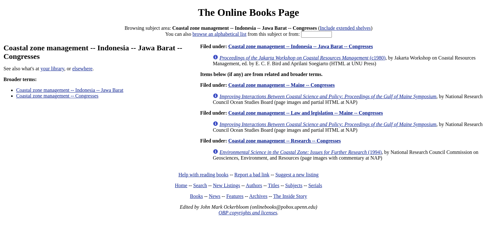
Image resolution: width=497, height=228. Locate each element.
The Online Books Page (248, 12)
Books (196, 196)
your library (52, 68)
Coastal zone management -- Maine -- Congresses (281, 85)
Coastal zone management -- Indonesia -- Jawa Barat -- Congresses (300, 46)
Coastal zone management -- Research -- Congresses (284, 140)
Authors (254, 185)
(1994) (300, 152)
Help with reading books (203, 174)
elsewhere (82, 68)
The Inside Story (290, 196)
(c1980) (302, 57)
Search (200, 185)
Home (181, 185)
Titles (273, 185)
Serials (315, 185)
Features (234, 196)
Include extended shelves (345, 28)
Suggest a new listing (297, 174)
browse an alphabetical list (219, 34)
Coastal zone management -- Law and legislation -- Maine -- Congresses (305, 113)
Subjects (293, 185)
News (214, 196)
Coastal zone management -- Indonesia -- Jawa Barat (69, 90)
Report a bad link (251, 174)
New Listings (226, 185)
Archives (258, 196)
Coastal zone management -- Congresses (57, 95)
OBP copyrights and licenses (247, 212)
